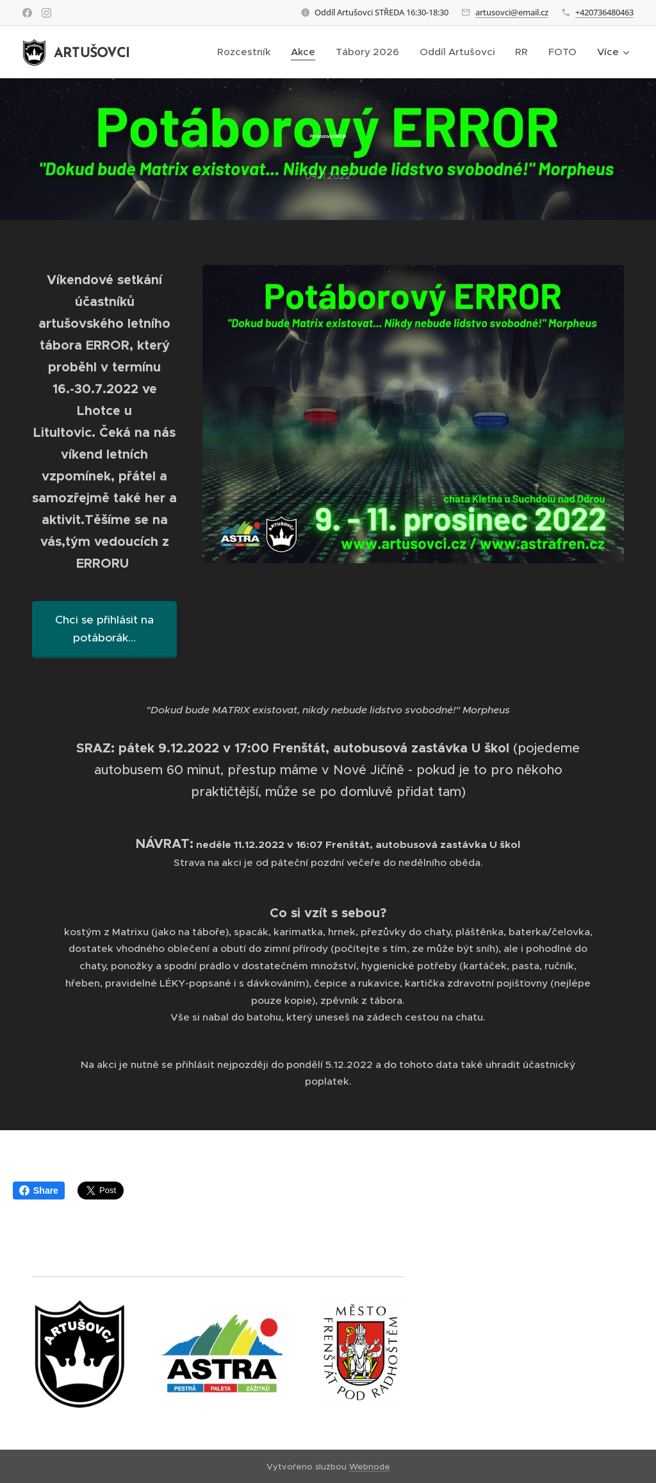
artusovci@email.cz (511, 12)
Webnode (369, 1466)
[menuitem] (247, 52)
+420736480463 (604, 12)
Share (38, 1190)
